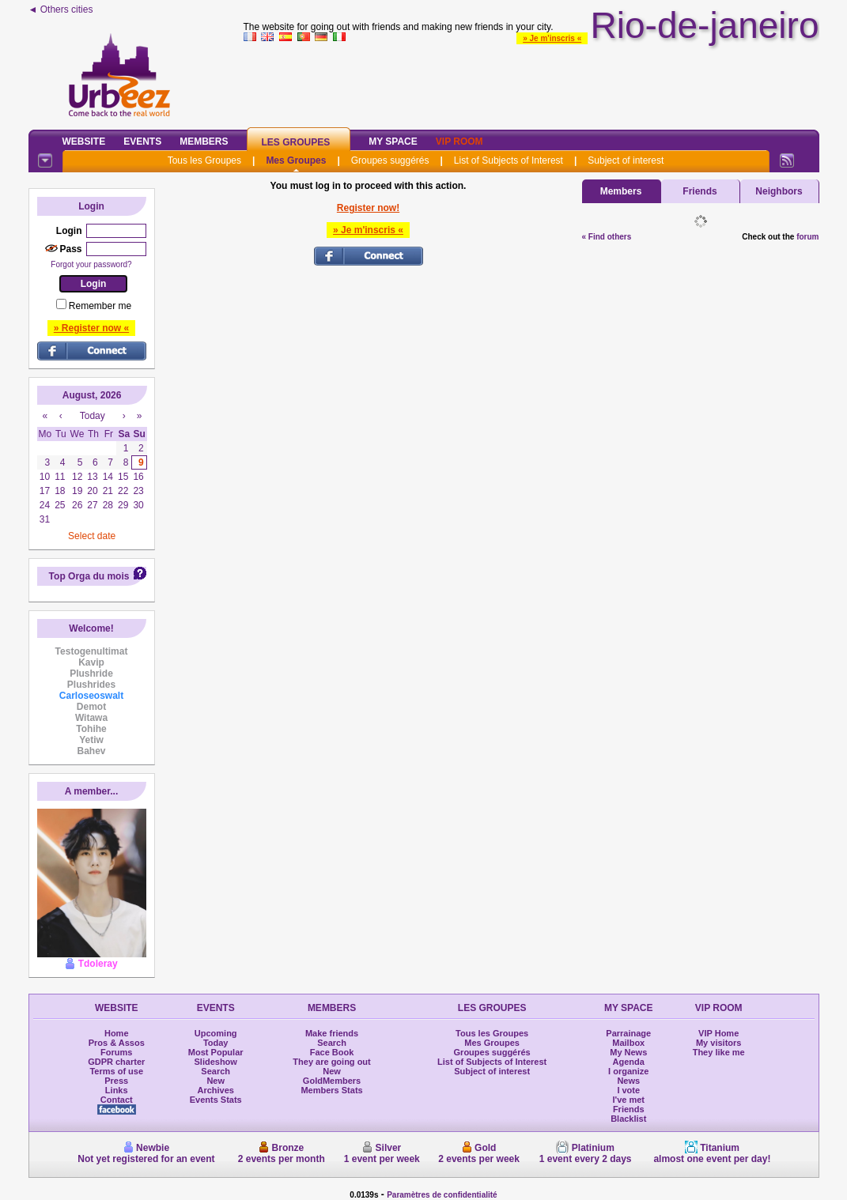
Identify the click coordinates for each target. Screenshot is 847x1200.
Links (116, 1090)
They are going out (331, 1061)
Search (215, 1071)
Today (216, 1042)
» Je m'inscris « (552, 38)
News (628, 1080)
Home (116, 1033)
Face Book (332, 1052)
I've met (628, 1099)
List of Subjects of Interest (508, 160)
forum (807, 236)
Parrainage (628, 1033)
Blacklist (628, 1118)
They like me (719, 1052)
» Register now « (91, 328)
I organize (628, 1071)
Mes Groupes (296, 160)
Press (116, 1080)
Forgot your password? (91, 264)
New (215, 1080)
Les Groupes (296, 142)
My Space (393, 141)
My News (628, 1052)
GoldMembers (332, 1080)
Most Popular (216, 1052)
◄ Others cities (60, 9)
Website (84, 141)
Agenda (629, 1061)
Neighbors (778, 191)
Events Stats (216, 1099)
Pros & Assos (117, 1042)
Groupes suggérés (390, 160)
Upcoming (216, 1033)
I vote (628, 1090)
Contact (116, 1099)
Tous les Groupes (204, 160)
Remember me (100, 305)
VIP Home (718, 1033)
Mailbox (628, 1042)
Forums (116, 1052)
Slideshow (215, 1061)
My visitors (718, 1042)
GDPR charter (116, 1061)
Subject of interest (626, 160)
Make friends (331, 1033)
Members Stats (331, 1090)
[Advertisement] (531, 82)
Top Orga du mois (89, 576)
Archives (215, 1090)
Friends (700, 191)
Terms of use (116, 1071)
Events (142, 141)
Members (204, 141)
